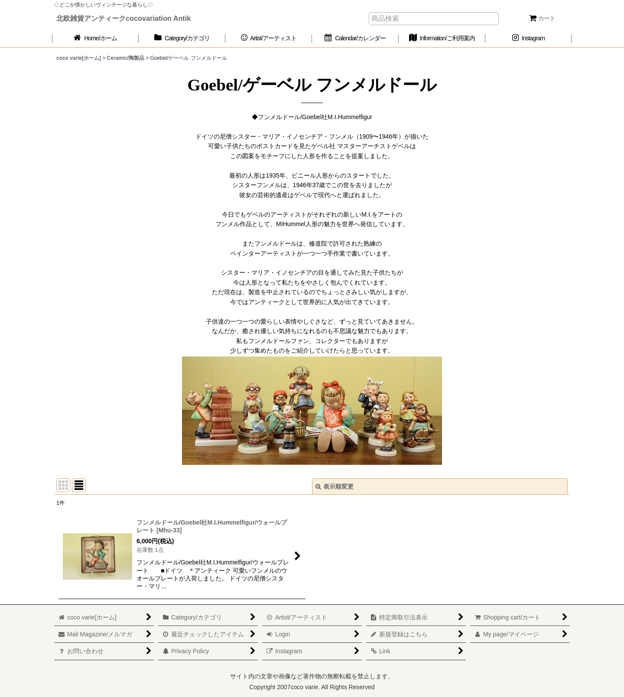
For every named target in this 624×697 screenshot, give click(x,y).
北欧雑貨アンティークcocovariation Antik (123, 18)
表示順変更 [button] (334, 486)
